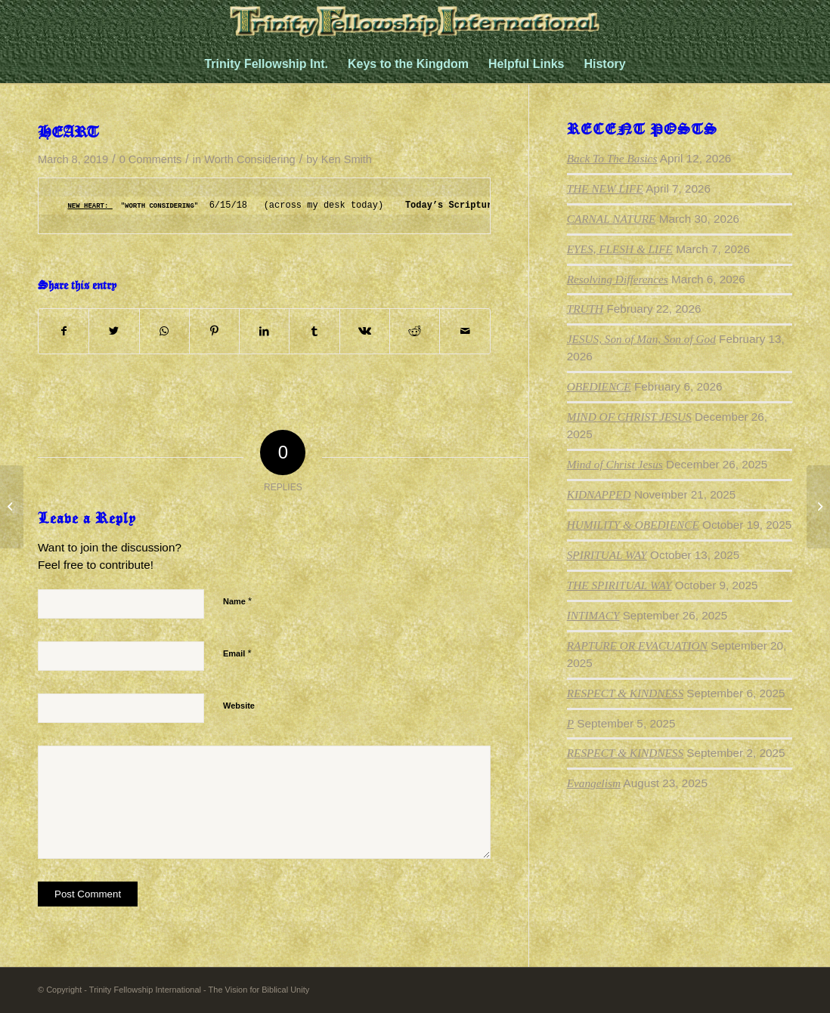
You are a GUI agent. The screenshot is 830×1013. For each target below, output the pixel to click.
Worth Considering (249, 159)
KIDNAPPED (599, 494)
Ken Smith (346, 159)
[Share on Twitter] (113, 331)
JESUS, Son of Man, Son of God (641, 338)
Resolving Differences (617, 279)
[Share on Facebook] (63, 331)
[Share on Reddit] (414, 331)
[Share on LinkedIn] (264, 331)
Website (239, 705)
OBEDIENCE (599, 386)
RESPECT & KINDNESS (625, 693)
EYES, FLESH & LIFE (620, 248)
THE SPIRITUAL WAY (619, 585)
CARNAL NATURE (611, 218)
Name (237, 601)
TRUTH (585, 308)
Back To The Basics (612, 158)
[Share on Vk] (364, 331)
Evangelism (594, 783)
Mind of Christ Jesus (615, 464)
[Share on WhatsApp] (164, 331)
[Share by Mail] (464, 331)
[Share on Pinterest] (214, 331)
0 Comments (150, 159)
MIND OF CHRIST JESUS (629, 416)
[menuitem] (266, 64)
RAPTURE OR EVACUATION (637, 645)
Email (237, 653)
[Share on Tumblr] (314, 331)
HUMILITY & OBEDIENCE (633, 524)
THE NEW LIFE (605, 188)
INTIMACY (593, 615)
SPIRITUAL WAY (607, 554)
